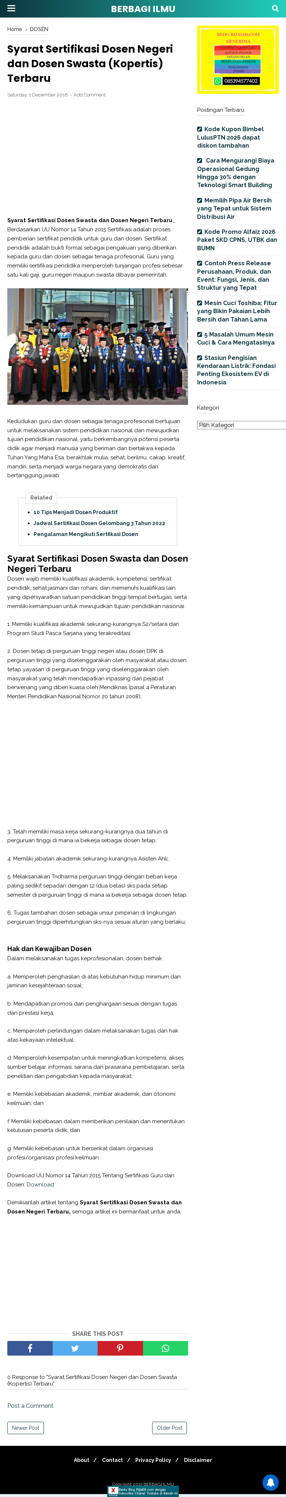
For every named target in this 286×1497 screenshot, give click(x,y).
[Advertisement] (97, 161)
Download (40, 1187)
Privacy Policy (155, 1463)
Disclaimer (203, 1463)
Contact (111, 1463)
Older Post (169, 1431)
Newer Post (25, 1431)
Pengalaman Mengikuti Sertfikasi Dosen (86, 537)
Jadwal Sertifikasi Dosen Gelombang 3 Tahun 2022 (99, 526)
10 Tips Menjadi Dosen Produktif (76, 515)
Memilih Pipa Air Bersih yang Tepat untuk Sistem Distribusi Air (234, 208)
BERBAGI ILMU (143, 9)
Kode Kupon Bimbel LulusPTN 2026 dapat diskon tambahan (230, 137)
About (77, 1463)
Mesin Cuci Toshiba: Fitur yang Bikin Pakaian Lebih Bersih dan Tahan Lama (237, 311)
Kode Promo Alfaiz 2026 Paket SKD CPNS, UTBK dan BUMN (237, 240)
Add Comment (90, 97)
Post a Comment (30, 1408)
